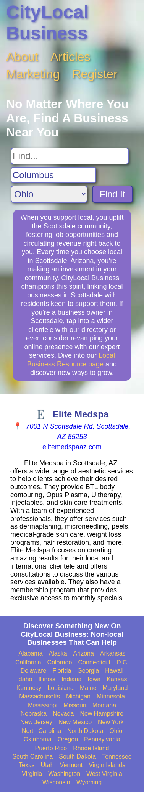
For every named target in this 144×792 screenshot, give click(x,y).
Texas (27, 765)
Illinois (46, 679)
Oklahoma (38, 739)
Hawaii (114, 670)
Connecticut (94, 662)
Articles (70, 57)
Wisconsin (56, 782)
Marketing (33, 74)
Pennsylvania (102, 739)
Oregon (68, 739)
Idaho (24, 679)
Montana (104, 705)
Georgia (88, 670)
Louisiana (60, 688)
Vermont (71, 765)
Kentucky (29, 688)
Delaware (34, 670)
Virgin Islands (107, 765)
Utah (47, 765)
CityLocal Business (47, 22)
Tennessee (116, 756)
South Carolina (32, 756)
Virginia (32, 774)
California (28, 662)
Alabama (30, 653)
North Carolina (41, 731)
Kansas (117, 679)
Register (95, 74)
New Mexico (75, 722)
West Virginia (104, 774)
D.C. (122, 662)
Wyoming (89, 782)
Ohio (115, 731)
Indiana (71, 679)
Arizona (83, 653)
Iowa (93, 679)
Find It (112, 194)
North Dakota (85, 731)
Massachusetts (39, 696)
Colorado (59, 662)
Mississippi (42, 705)
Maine (88, 688)
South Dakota (77, 756)
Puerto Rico (51, 748)
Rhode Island (91, 748)
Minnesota (111, 696)
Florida (61, 670)
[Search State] (49, 194)
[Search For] (70, 156)
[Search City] (53, 175)
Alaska (58, 653)
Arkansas (113, 653)
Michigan (78, 696)
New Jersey (36, 722)
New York (111, 722)
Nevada (63, 713)
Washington (64, 774)
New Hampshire (101, 713)
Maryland (115, 688)
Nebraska (34, 713)
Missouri (74, 705)
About (22, 57)
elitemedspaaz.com (72, 447)
